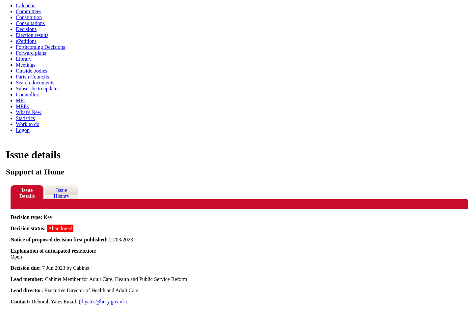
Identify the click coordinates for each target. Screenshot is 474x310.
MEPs (22, 106)
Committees (28, 11)
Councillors (28, 94)
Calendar (25, 5)
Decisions (26, 29)
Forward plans (31, 53)
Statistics (25, 118)
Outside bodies (31, 71)
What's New (28, 112)
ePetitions (26, 41)
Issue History (61, 193)
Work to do (28, 124)
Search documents (35, 82)
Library (24, 59)
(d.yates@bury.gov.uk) (103, 301)
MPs (20, 100)
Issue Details (27, 193)
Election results (32, 35)
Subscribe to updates (37, 88)
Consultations (30, 23)
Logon (23, 130)
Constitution (29, 17)
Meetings (26, 65)
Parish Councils (32, 76)
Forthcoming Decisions (40, 47)
